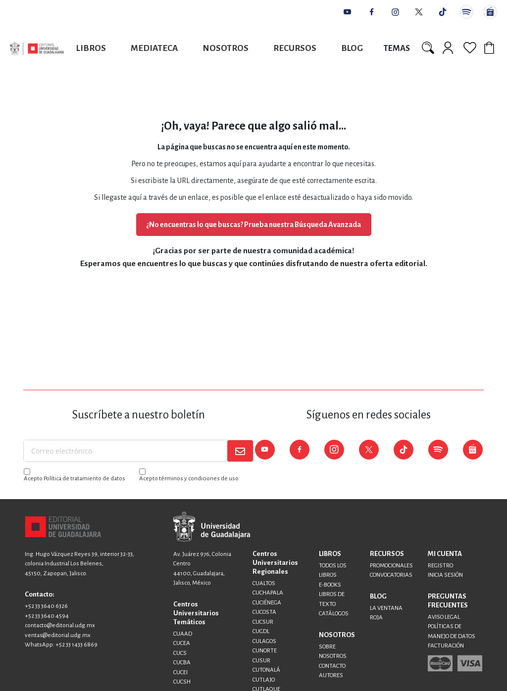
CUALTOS (264, 583)
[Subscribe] (240, 450)
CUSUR (261, 660)
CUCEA (181, 643)
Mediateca (154, 48)
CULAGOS (264, 641)
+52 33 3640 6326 (46, 606)
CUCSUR (263, 622)
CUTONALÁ (266, 670)
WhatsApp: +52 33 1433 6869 (61, 645)
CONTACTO (332, 666)
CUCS (180, 653)
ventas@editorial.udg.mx (58, 635)
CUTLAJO (264, 680)
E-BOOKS (330, 585)
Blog (352, 48)
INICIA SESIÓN (445, 575)
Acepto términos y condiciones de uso (189, 478)
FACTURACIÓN (446, 646)
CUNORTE (265, 650)
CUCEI (180, 672)
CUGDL (261, 631)
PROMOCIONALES (391, 565)
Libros (91, 48)
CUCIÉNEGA (267, 602)
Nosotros (226, 48)
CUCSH (182, 682)
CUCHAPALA (268, 593)
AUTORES (331, 675)
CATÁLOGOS (334, 613)
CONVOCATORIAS (391, 575)
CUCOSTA (264, 612)
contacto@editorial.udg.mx (60, 625)
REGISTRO (440, 565)
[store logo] (37, 48)
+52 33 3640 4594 (47, 616)
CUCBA (182, 662)
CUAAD (182, 634)
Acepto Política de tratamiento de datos (74, 478)
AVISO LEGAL (444, 617)
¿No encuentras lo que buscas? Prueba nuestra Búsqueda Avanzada (254, 225)
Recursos (294, 48)
